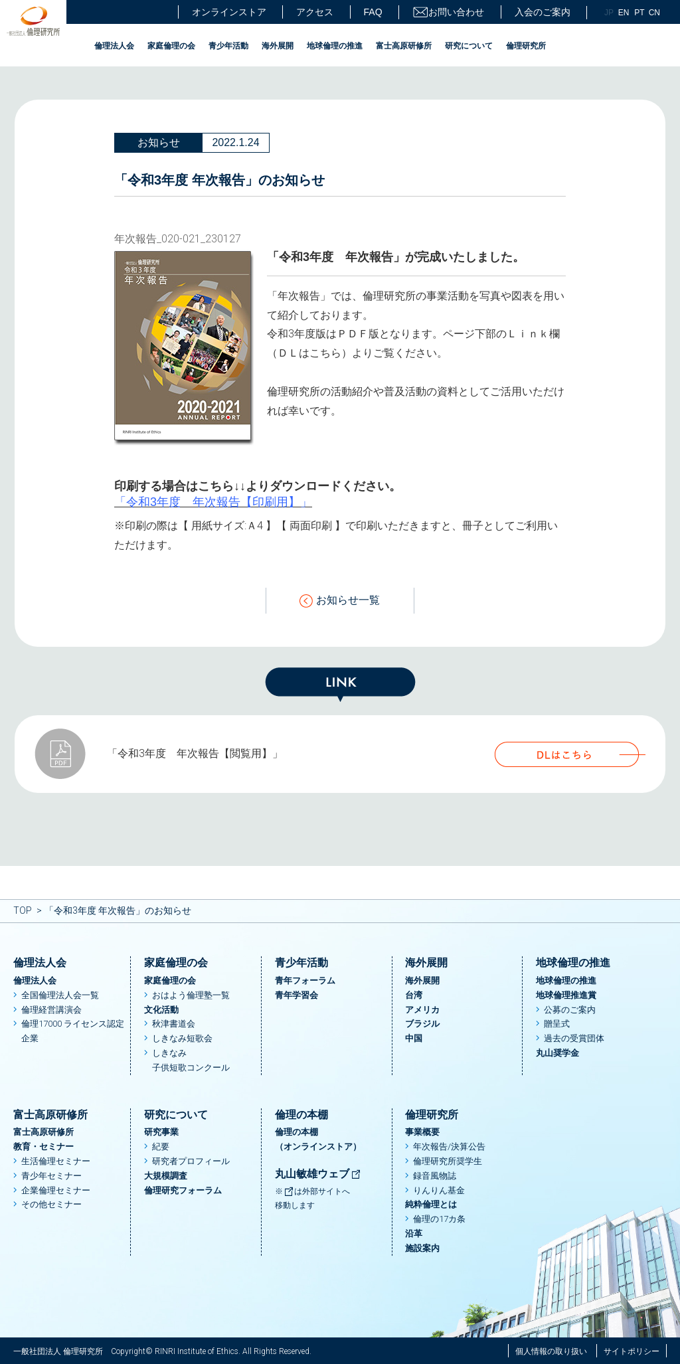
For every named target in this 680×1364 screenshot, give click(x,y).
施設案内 (422, 1248)
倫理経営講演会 (51, 1010)
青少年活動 (228, 45)
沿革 (413, 1233)
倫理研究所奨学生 (447, 1161)
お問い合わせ (448, 12)
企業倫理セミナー (55, 1190)
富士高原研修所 (404, 45)
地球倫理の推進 (335, 45)
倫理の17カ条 (439, 1219)
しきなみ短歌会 (182, 1038)
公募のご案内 (570, 1010)
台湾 (413, 995)
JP (609, 13)
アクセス (314, 12)
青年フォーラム (305, 980)
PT (639, 13)
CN (654, 13)
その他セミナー (51, 1204)
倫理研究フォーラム (183, 1190)
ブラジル (422, 1024)
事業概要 (422, 1132)
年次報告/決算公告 (449, 1146)
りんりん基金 (439, 1190)
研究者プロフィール (191, 1161)
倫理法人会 (114, 45)
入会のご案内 (542, 12)
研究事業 (161, 1132)
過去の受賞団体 (574, 1038)
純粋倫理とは (431, 1204)
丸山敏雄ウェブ (318, 1173)
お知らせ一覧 (339, 601)
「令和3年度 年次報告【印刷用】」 (213, 502)
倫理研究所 (526, 45)
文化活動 (161, 1010)
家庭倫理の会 (171, 45)
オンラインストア (229, 12)
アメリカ (422, 1010)
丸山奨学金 (557, 1053)
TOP (22, 910)
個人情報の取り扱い (551, 1351)
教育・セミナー (43, 1146)
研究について (469, 45)
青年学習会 (296, 995)
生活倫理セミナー (55, 1161)
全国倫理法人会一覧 (60, 995)
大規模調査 (165, 1176)
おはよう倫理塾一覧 (191, 995)
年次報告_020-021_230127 (177, 238)
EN (624, 13)
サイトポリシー (631, 1351)
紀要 (160, 1146)
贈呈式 (557, 1024)
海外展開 (278, 45)
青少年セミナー (51, 1176)
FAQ (373, 12)
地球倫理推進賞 (566, 995)
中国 (413, 1038)
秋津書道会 (173, 1024)
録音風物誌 (434, 1176)
